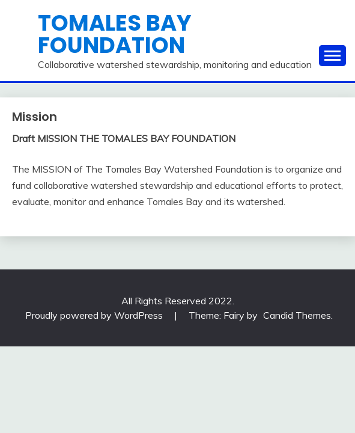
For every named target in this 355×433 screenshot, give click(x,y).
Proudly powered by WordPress (95, 315)
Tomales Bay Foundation (115, 34)
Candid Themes (297, 315)
